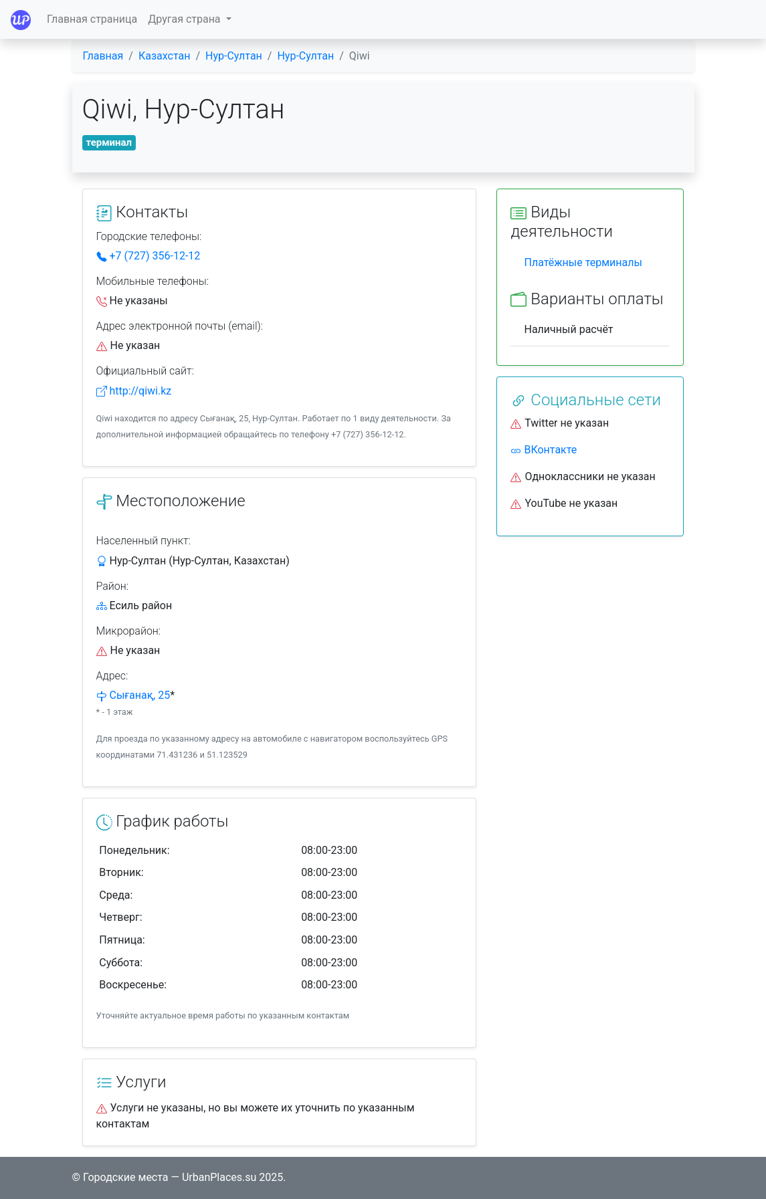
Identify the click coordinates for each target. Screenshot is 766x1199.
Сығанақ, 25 (139, 695)
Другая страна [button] (185, 19)
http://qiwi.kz (134, 391)
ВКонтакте (543, 449)
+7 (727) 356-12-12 (148, 255)
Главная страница (92, 19)
